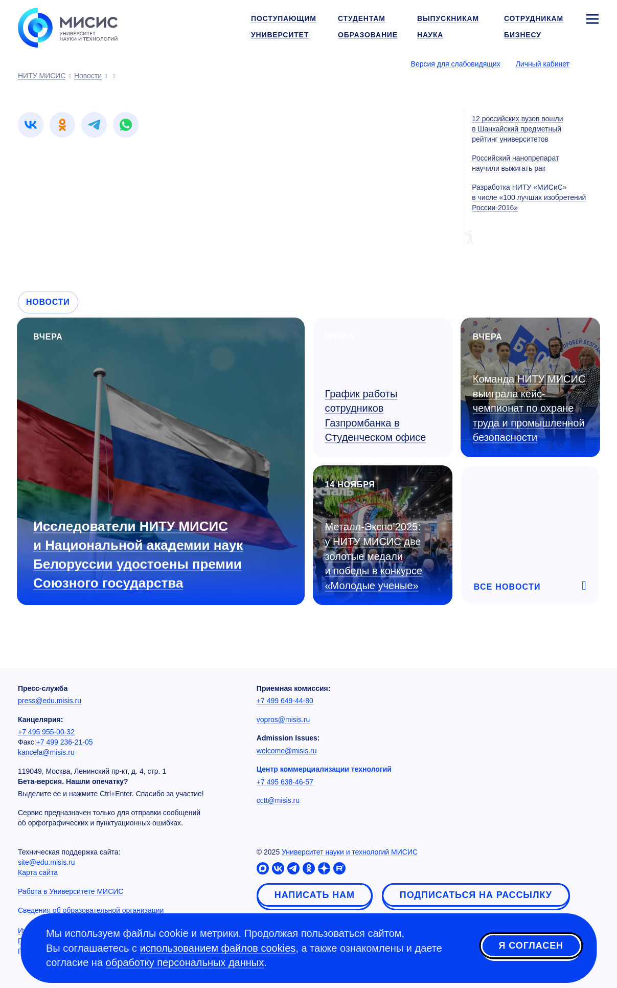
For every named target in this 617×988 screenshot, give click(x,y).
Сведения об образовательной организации (91, 910)
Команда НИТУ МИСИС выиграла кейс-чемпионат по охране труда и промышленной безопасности (529, 408)
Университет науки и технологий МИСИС (350, 852)
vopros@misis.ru (283, 719)
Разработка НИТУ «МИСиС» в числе (529, 197)
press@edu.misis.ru (49, 701)
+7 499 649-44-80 (285, 701)
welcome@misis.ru (287, 751)
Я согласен (531, 946)
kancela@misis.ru (46, 752)
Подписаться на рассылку (476, 895)
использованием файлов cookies (218, 948)
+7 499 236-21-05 (64, 742)
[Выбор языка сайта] (592, 63)
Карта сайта (38, 872)
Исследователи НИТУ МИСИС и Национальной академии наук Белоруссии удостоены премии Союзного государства (138, 555)
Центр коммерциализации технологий (324, 769)
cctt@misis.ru (278, 800)
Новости (48, 302)
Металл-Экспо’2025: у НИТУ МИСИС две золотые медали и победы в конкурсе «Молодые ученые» (374, 556)
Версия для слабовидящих (455, 64)
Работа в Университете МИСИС (70, 891)
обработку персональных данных (185, 962)
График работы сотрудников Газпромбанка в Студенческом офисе (375, 415)
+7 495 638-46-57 (285, 782)
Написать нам (315, 895)
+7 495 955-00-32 (46, 732)
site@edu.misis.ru (46, 862)
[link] (30, 125)
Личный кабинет (542, 64)
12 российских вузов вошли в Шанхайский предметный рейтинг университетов (517, 129)
